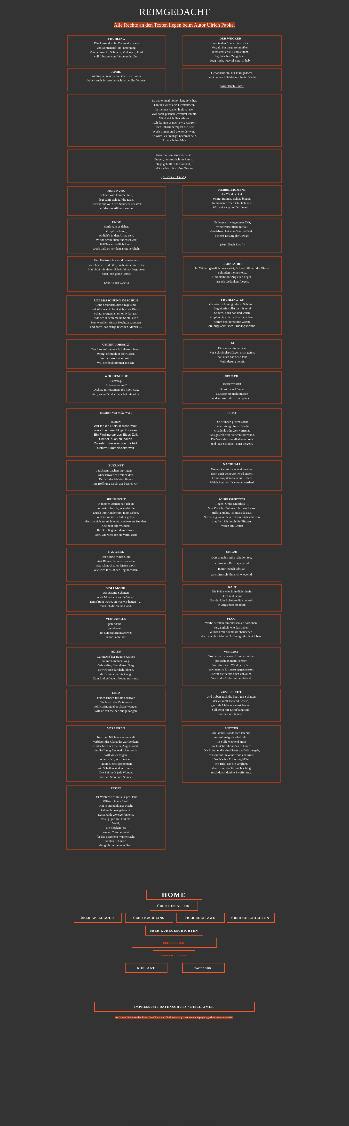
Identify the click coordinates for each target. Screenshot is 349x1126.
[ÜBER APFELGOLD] (98, 918)
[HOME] (174, 895)
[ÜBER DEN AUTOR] (174, 906)
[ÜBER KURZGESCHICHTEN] (174, 931)
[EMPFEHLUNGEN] (174, 955)
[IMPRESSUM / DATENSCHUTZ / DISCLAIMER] (174, 1007)
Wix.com (211, 1123)
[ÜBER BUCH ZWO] (200, 918)
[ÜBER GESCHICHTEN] (251, 918)
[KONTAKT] (146, 968)
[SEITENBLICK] (174, 943)
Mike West (124, 412)
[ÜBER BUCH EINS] (149, 918)
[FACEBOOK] (203, 968)
